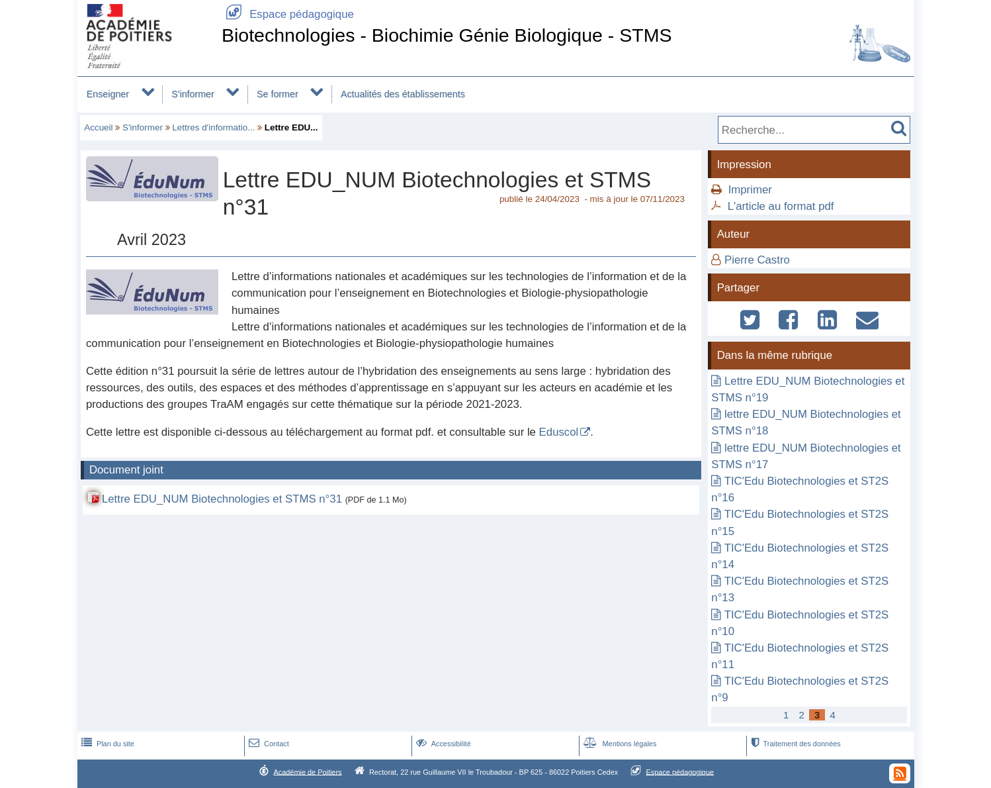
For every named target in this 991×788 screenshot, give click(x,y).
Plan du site (106, 744)
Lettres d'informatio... (213, 127)
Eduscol (559, 432)
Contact (267, 744)
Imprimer (750, 189)
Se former (277, 94)
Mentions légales (618, 744)
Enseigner (108, 94)
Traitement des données (794, 744)
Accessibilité (442, 744)
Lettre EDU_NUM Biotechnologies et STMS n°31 (222, 499)
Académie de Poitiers (307, 771)
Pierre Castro (757, 260)
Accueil (98, 127)
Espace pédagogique (288, 14)
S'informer (192, 94)
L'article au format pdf (781, 206)
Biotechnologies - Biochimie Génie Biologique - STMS (447, 35)
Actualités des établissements (403, 94)
